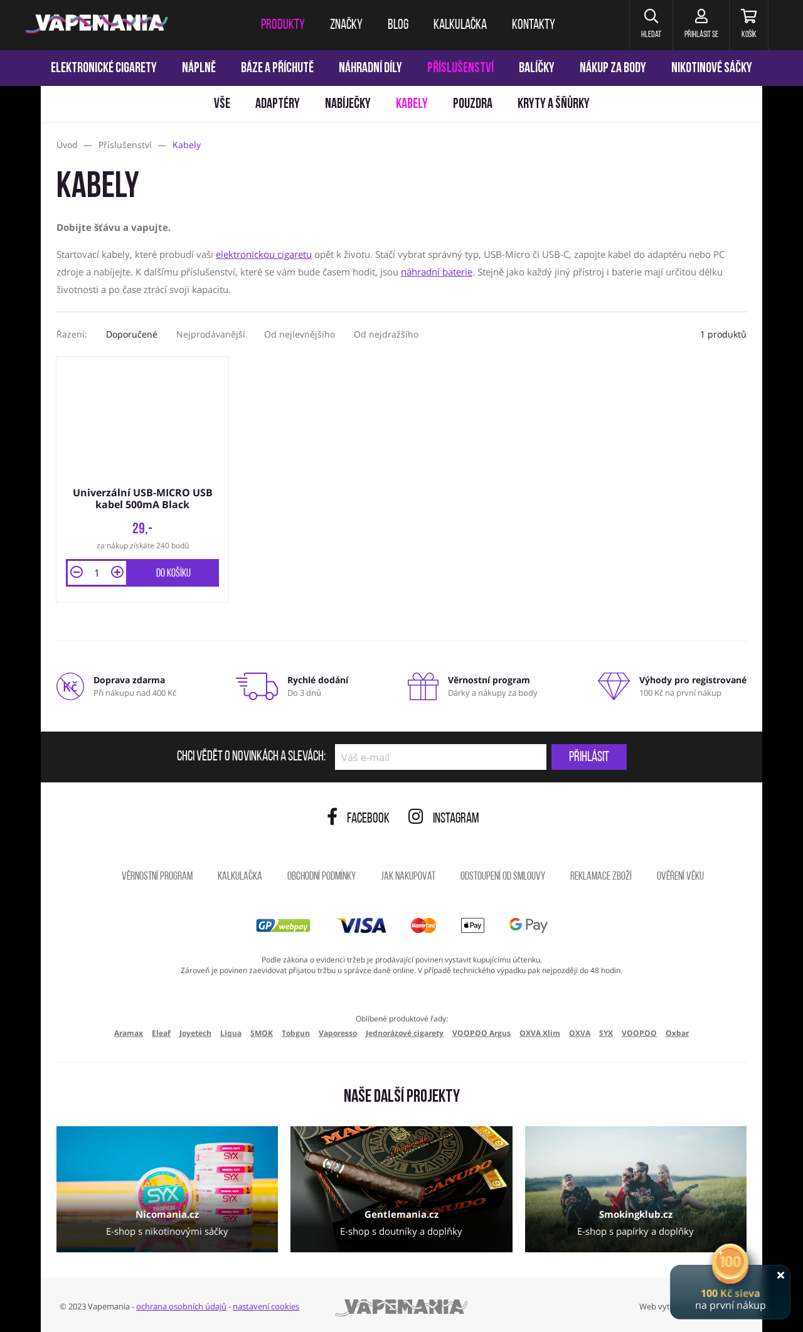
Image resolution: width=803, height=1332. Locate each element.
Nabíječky (348, 104)
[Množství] (97, 571)
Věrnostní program (157, 876)
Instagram (443, 818)
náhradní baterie (436, 271)
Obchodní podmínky (321, 876)
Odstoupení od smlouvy (502, 876)
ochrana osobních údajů (181, 1305)
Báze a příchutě (277, 68)
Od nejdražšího (386, 334)
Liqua (231, 1031)
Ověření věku (680, 876)
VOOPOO (639, 1031)
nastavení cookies (266, 1305)
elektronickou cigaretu (264, 254)
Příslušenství (460, 68)
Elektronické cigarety (104, 68)
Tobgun (296, 1031)
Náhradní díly (370, 68)
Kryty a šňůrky (554, 104)
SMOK (261, 1031)
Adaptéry (277, 104)
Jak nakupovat (408, 876)
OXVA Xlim (539, 1031)
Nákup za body (613, 68)
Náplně (199, 68)
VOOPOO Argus (481, 1031)
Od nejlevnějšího (299, 334)
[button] (643, 25)
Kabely (412, 104)
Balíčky (537, 68)
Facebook (358, 818)
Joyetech (195, 1031)
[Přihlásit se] (695, 25)
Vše (222, 104)
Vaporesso (338, 1031)
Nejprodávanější (210, 334)
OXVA (579, 1031)
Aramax (128, 1031)
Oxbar (677, 1031)
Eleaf (161, 1031)
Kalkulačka (240, 876)
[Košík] (746, 25)
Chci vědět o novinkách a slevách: (251, 756)
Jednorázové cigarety (405, 1031)
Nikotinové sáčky (711, 68)
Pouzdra (472, 104)
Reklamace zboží (601, 876)
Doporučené (131, 334)
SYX (606, 1031)
